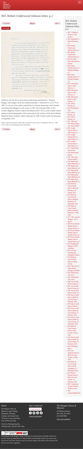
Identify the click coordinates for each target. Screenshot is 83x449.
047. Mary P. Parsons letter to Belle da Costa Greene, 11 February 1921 (73, 377)
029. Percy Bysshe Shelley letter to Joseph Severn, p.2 (74, 233)
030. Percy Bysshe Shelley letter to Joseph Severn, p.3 (74, 239)
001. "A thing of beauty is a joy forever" (73, 34)
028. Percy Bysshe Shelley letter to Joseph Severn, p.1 (74, 226)
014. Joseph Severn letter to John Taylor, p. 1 (73, 130)
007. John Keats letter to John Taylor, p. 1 (73, 86)
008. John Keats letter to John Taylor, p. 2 (73, 92)
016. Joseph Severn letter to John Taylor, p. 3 (73, 144)
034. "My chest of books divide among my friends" (74, 268)
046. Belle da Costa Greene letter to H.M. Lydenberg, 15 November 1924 (73, 366)
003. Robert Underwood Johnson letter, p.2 (73, 55)
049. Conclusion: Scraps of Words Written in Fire (73, 386)
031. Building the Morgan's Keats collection (73, 246)
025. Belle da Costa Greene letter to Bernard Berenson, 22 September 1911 (73, 199)
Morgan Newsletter (35, 409)
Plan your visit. (20, 12)
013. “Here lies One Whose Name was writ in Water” (74, 124)
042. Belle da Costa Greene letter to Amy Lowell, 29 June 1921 (73, 330)
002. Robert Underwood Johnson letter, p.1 (73, 48)
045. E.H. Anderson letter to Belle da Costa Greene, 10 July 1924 (73, 355)
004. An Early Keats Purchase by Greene (73, 61)
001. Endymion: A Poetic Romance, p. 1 (73, 41)
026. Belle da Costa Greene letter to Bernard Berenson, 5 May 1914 (73, 210)
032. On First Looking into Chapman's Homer (73, 253)
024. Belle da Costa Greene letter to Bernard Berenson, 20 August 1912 (73, 188)
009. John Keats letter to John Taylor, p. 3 (73, 99)
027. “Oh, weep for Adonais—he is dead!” (74, 219)
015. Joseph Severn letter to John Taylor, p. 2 (73, 137)
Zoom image (5, 28)
